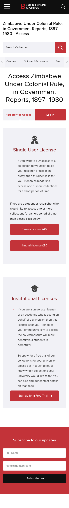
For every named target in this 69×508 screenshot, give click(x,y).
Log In (50, 115)
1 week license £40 (34, 229)
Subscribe (35, 478)
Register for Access (18, 115)
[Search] (60, 47)
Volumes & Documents (36, 61)
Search (59, 61)
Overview (11, 61)
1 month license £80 (34, 245)
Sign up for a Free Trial (35, 396)
